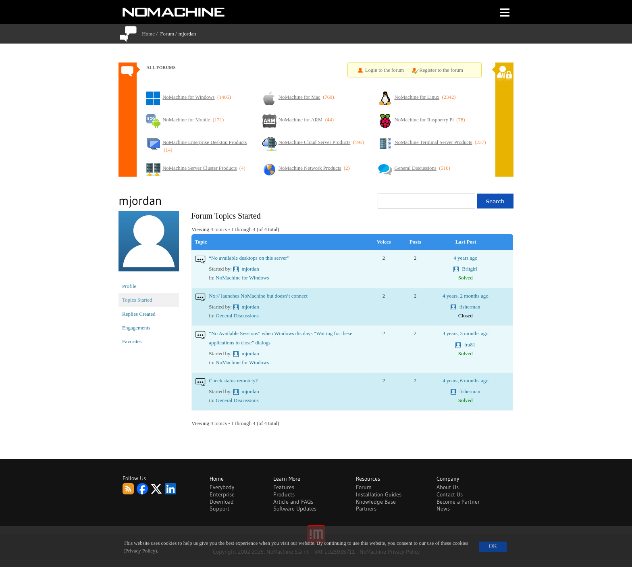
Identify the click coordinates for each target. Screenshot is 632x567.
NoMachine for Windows (242, 278)
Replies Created (139, 314)
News (443, 508)
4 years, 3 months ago (466, 333)
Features (283, 487)
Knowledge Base (376, 501)
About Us (448, 487)
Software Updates (294, 508)
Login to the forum (384, 70)
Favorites (131, 341)
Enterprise (222, 494)
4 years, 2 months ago (466, 296)
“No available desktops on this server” (249, 258)
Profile (129, 286)
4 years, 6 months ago (466, 380)
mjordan (250, 269)
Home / (151, 34)
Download (222, 501)
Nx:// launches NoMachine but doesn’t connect (258, 296)
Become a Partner (458, 501)
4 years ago (465, 258)
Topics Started (137, 300)
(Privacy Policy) (140, 551)
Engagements (136, 328)
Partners (366, 508)
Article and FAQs (293, 501)
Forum (167, 34)
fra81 (469, 345)
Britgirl (469, 269)
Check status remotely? (233, 380)
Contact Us (450, 494)
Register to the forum (441, 70)
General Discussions (237, 316)
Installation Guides (378, 494)
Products (284, 494)
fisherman (469, 307)
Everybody (222, 487)
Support (219, 508)
